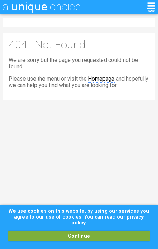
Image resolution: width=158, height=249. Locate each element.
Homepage (101, 78)
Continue (79, 236)
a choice (42, 6)
